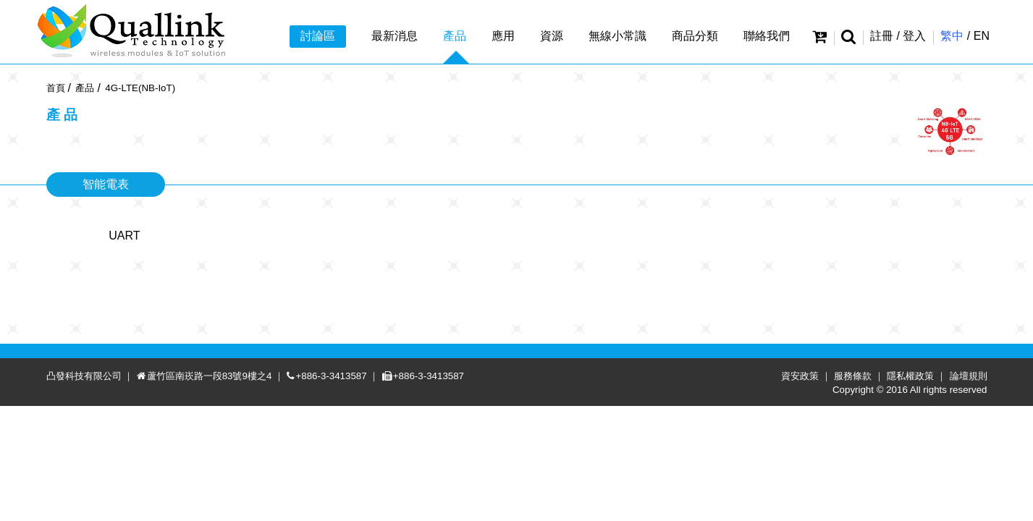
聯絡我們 (766, 36)
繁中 (952, 36)
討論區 (317, 36)
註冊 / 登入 (898, 36)
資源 (551, 36)
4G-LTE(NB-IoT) (140, 87)
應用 (503, 36)
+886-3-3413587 (341, 491)
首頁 (55, 87)
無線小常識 (617, 36)
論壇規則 (979, 491)
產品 (454, 36)
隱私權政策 (921, 491)
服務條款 (863, 491)
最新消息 (394, 36)
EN (982, 36)
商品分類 (695, 36)
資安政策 (811, 491)
